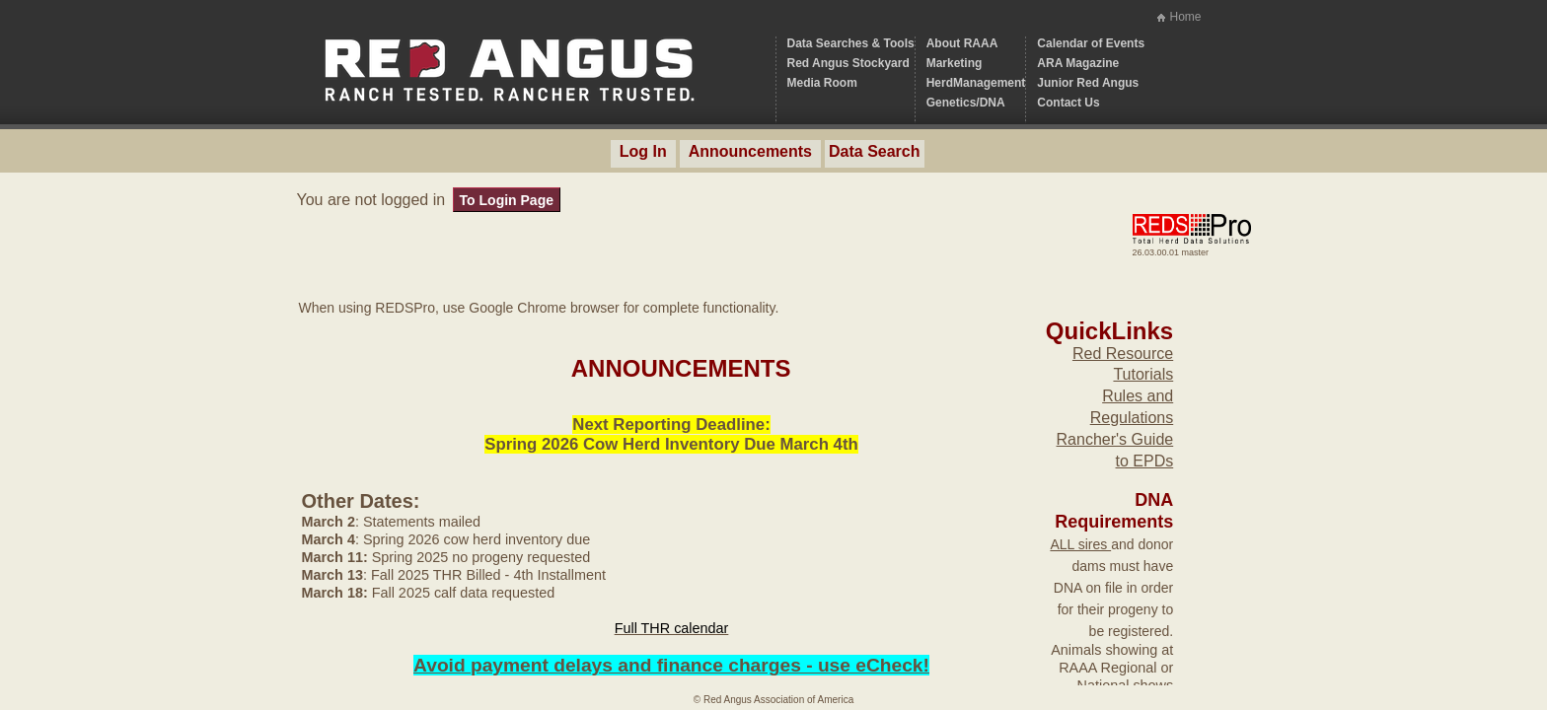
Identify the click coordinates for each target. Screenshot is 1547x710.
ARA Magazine (1078, 63)
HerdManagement (976, 83)
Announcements (750, 151)
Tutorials (1143, 374)
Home (1185, 17)
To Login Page (506, 200)
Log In (643, 151)
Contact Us (1068, 102)
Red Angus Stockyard (848, 63)
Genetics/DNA (965, 102)
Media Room (822, 83)
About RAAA (962, 43)
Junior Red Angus (1088, 83)
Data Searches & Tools (851, 43)
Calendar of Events (1090, 43)
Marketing (954, 63)
